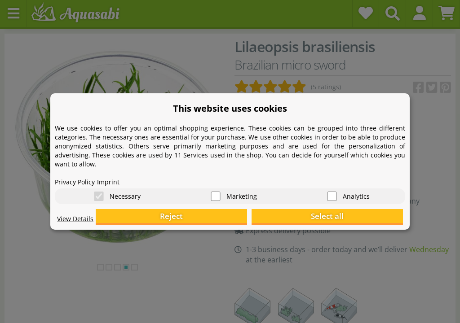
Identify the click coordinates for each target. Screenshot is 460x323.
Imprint (115, 178)
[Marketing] (215, 193)
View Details (77, 222)
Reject (264, 217)
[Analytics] (332, 193)
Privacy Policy (78, 178)
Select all (358, 217)
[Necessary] (98, 193)
